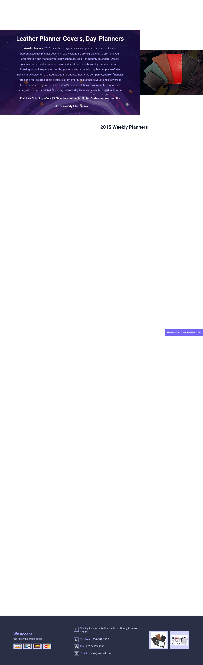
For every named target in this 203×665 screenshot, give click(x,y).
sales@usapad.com (100, 653)
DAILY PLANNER (79, 18)
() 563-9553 (94, 646)
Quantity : (20, 285)
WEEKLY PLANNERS (46, 18)
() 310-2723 (100, 639)
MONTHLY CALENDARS (114, 18)
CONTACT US (23, 25)
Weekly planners (33, 48)
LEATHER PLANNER (151, 18)
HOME (19, 18)
